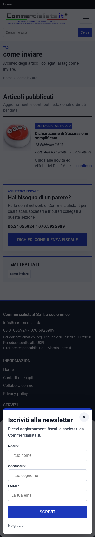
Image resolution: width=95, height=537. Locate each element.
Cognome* (17, 466)
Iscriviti (47, 512)
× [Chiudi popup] (84, 417)
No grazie (16, 526)
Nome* (13, 446)
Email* (13, 486)
